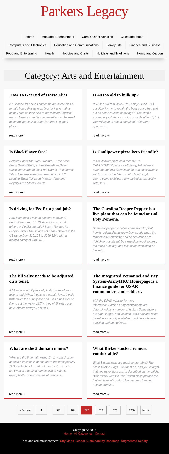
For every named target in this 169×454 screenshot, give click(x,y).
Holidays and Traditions (112, 53)
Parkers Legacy (84, 11)
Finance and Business (144, 45)
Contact (100, 433)
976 (73, 410)
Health (49, 53)
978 (101, 410)
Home (30, 37)
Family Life (114, 45)
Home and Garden (150, 53)
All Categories (83, 433)
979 (115, 410)
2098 (132, 410)
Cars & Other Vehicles (97, 37)
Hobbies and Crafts (75, 53)
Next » (145, 410)
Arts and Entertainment (58, 37)
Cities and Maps (132, 37)
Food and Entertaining (21, 53)
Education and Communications (76, 45)
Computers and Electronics (27, 45)
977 (87, 410)
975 (58, 410)
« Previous (25, 410)
